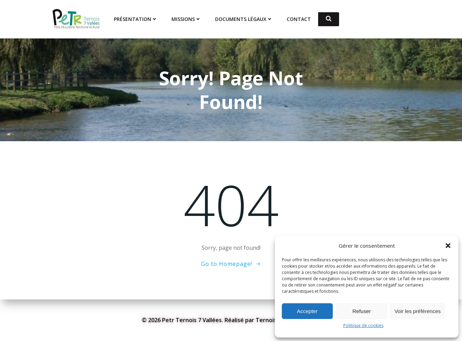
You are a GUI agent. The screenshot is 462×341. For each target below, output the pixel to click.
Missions (186, 19)
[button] (448, 245)
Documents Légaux (244, 19)
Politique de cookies (363, 325)
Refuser (361, 311)
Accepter (307, 311)
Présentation (136, 19)
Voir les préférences (417, 311)
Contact (299, 19)
